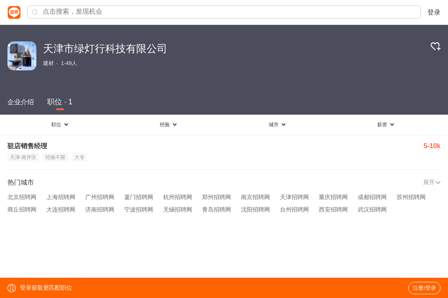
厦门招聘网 (138, 197)
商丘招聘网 (21, 209)
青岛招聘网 (216, 209)
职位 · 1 (59, 102)
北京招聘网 (21, 197)
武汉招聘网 (372, 209)
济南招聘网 (99, 209)
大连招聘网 (60, 209)
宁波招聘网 (138, 209)
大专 (79, 157)
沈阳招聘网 (255, 209)
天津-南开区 (23, 157)
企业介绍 (20, 102)
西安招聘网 (333, 209)
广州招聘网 (99, 197)
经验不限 (55, 157)
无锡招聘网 (177, 209)
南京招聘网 (255, 197)
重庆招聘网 (333, 197)
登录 (434, 12)
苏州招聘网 (411, 197)
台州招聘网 (294, 209)
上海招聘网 (60, 197)
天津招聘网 (294, 197)
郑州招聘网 (216, 197)
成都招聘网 (372, 197)
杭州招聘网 (177, 197)
